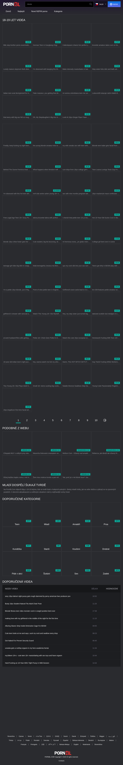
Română (36, 740)
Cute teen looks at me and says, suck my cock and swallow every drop (31, 633)
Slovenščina (98, 744)
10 (96, 420)
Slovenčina (11, 736)
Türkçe (11, 740)
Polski (28, 740)
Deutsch (91, 740)
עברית (20, 740)
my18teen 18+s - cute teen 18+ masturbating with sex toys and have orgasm (33, 655)
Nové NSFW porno (39, 11)
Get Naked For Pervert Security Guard (19, 641)
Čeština (92, 736)
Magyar (101, 736)
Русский (56, 740)
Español (65, 740)
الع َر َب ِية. (112, 736)
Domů (8, 11)
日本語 (57, 736)
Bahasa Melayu (65, 744)
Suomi (66, 736)
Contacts (61, 761)
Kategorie (58, 11)
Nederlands (86, 744)
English (76, 744)
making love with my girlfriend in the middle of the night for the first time (31, 618)
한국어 (48, 736)
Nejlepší (21, 11)
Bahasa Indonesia (78, 740)
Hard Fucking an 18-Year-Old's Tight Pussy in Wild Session (27, 663)
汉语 (42, 744)
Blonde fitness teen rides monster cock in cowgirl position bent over (30, 611)
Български (101, 740)
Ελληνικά (83, 736)
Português (34, 744)
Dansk (74, 736)
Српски (21, 736)
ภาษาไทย (39, 736)
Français (23, 744)
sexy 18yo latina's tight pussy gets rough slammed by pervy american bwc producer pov (37, 596)
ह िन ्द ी (52, 744)
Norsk (30, 736)
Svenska (46, 740)
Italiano (111, 740)
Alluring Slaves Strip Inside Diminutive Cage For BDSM (25, 626)
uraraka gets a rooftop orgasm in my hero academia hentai (27, 648)
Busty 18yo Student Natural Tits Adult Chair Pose (23, 604)
